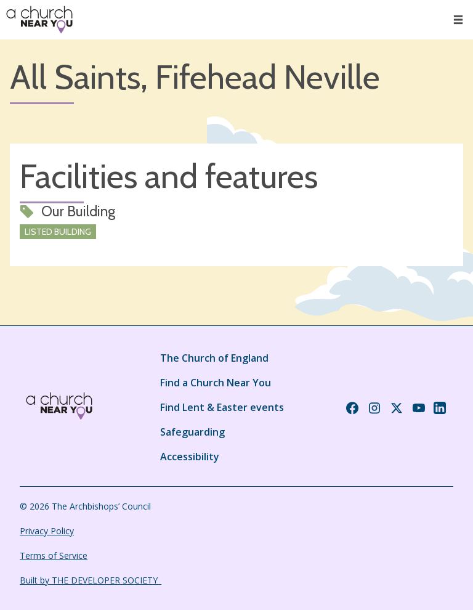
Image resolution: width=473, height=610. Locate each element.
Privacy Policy (47, 531)
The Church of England (214, 358)
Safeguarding (192, 432)
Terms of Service (53, 555)
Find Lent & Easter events (222, 407)
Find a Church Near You (215, 382)
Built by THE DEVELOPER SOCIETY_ (90, 580)
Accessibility (189, 456)
